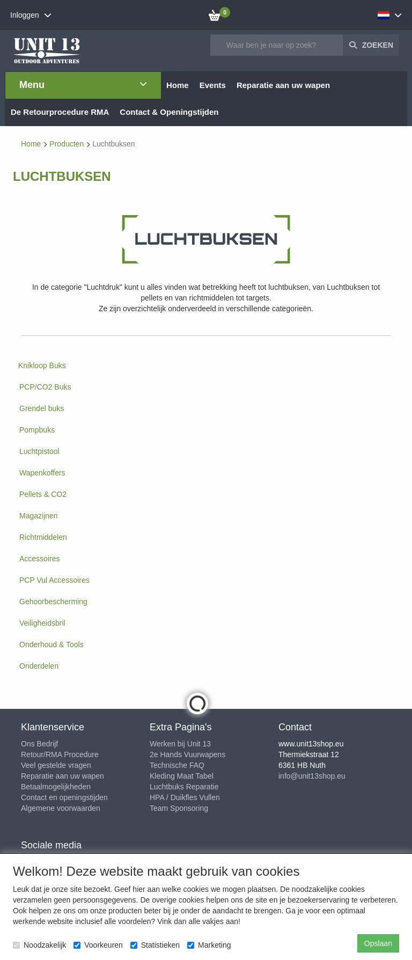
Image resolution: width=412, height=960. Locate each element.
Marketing (209, 945)
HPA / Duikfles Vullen (185, 797)
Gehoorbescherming (53, 601)
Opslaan (378, 943)
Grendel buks (41, 408)
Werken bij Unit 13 (180, 743)
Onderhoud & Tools (51, 644)
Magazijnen (38, 515)
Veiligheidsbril (42, 623)
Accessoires (39, 558)
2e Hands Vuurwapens (187, 754)
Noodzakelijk (39, 945)
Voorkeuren (98, 945)
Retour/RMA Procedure (60, 754)
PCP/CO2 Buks (45, 387)
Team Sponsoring (179, 808)
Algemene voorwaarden (60, 808)
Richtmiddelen (43, 537)
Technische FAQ (177, 765)
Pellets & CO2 (43, 494)
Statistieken (155, 945)
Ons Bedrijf (39, 743)
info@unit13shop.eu (311, 776)
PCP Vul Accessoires (54, 580)
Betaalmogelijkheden (56, 786)
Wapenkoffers (42, 472)
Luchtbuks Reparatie (184, 786)
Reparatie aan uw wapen (62, 776)
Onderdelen (38, 666)
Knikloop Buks (42, 365)
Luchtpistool (39, 451)
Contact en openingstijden (64, 797)
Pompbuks (37, 430)
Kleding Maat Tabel (182, 776)
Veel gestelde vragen (56, 765)
